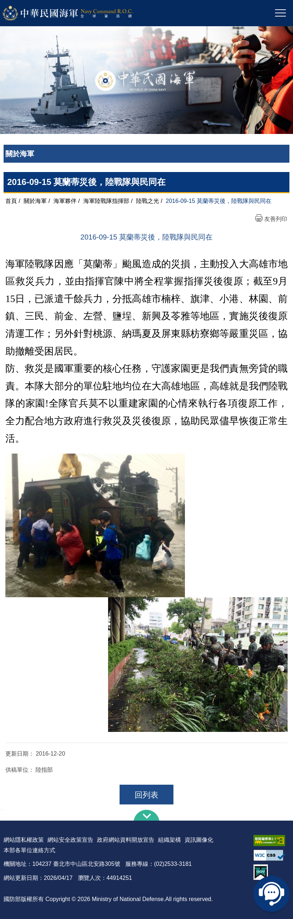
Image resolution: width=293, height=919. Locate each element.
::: (2, 807)
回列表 (146, 794)
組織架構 (169, 840)
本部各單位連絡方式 (29, 850)
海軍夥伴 (65, 201)
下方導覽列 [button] (146, 815)
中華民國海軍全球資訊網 (77, 13)
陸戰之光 (147, 201)
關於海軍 (35, 201)
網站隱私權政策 (24, 840)
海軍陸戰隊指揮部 (106, 201)
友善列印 (275, 219)
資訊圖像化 (199, 840)
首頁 (11, 201)
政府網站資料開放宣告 (125, 840)
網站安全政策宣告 (70, 840)
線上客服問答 (271, 894)
